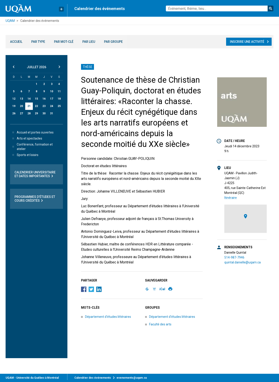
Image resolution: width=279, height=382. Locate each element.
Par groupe (113, 41)
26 (13, 113)
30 (44, 113)
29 (36, 113)
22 (36, 106)
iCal (162, 289)
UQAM (10, 21)
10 (51, 91)
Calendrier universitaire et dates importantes (35, 174)
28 (29, 113)
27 (21, 113)
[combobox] (219, 8)
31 (51, 113)
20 (21, 106)
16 (44, 98)
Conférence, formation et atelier (31, 147)
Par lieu (88, 41)
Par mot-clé (63, 41)
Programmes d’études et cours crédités (35, 199)
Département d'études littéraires (108, 316)
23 (44, 106)
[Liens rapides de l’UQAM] (61, 9)
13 (21, 98)
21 (29, 106)
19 (13, 106)
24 (51, 106)
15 (36, 98)
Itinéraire (230, 197)
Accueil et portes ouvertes (32, 132)
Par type (38, 41)
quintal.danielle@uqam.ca (242, 262)
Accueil (16, 41)
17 (51, 98)
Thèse (87, 67)
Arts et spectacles (26, 138)
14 (29, 98)
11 (59, 91)
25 (59, 106)
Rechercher (270, 8)
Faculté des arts (160, 324)
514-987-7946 (234, 257)
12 (13, 98)
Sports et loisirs (24, 155)
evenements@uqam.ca (132, 377)
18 (59, 98)
